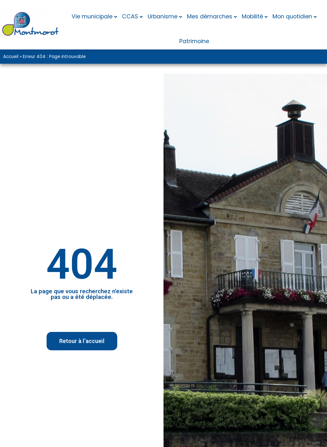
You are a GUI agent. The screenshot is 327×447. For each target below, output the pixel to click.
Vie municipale (92, 16)
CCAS (130, 16)
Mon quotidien (292, 16)
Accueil (10, 57)
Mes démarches (209, 16)
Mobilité (252, 16)
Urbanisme (162, 16)
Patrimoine (194, 41)
